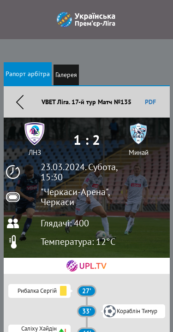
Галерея (66, 75)
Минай (139, 152)
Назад (20, 101)
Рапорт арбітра (28, 74)
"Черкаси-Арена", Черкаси (75, 197)
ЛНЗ (35, 152)
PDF (150, 102)
